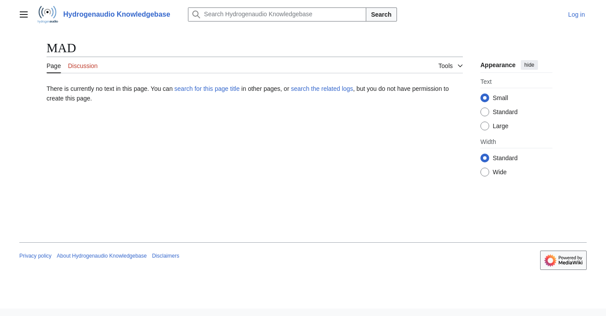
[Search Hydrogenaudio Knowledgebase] (277, 14)
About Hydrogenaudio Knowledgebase (102, 256)
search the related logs (322, 88)
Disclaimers (165, 256)
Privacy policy (35, 256)
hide (529, 65)
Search (381, 14)
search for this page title (207, 88)
